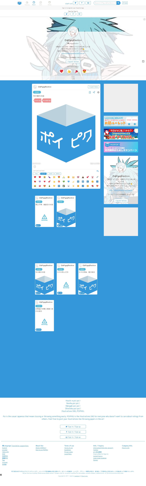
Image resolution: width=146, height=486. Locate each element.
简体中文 (5, 456)
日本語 (4, 464)
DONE (37, 92)
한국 (3, 454)
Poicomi (95, 460)
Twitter (95, 450)
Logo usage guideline (99, 458)
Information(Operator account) (103, 448)
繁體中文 (5, 458)
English (4, 448)
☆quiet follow (73, 61)
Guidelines (67, 450)
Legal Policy (68, 454)
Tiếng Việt (5, 452)
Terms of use (68, 448)
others (58, 174)
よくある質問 (97, 452)
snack (50, 174)
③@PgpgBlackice (73, 40)
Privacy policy (68, 452)
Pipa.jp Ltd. (125, 448)
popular (43, 174)
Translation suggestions (20, 446)
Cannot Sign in (97, 456)
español (4, 450)
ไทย (3, 460)
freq (36, 174)
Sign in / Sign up (73, 426)
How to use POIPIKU (42, 450)
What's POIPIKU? (41, 448)
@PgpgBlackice (73, 43)
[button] (1, 475)
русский (4, 462)
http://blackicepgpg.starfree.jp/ (73, 53)
